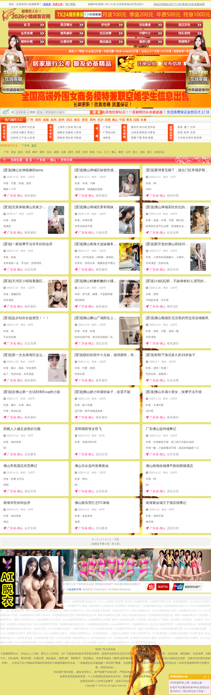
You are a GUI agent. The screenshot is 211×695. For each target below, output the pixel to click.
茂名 (142, 152)
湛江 (149, 152)
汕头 (49, 152)
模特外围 (27, 41)
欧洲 (186, 132)
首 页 (27, 24)
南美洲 (198, 137)
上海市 (61, 127)
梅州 (34, 152)
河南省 (77, 137)
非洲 (192, 132)
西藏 (133, 137)
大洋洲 (181, 137)
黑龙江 (31, 132)
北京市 (14, 127)
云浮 (128, 152)
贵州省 (151, 127)
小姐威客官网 (73, 589)
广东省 (107, 127)
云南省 (135, 132)
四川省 (143, 127)
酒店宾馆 (184, 24)
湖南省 (61, 137)
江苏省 (69, 127)
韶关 (20, 152)
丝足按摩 (105, 33)
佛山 (113, 152)
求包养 (105, 24)
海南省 (107, 137)
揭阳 (56, 152)
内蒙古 (23, 132)
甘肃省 (151, 132)
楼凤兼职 (66, 33)
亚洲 (180, 132)
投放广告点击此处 (105, 649)
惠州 (70, 152)
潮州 (42, 152)
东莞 (77, 152)
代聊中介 (145, 33)
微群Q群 (144, 41)
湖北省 (69, 137)
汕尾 (63, 152)
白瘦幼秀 (66, 41)
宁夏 (139, 137)
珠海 (92, 152)
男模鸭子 (184, 41)
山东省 (31, 137)
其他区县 (159, 152)
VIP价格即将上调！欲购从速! (186, 682)
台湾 (192, 127)
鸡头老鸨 (184, 33)
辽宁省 (23, 137)
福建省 (61, 132)
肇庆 (120, 152)
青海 (144, 137)
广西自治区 (109, 132)
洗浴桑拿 (145, 24)
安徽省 (69, 132)
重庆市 (135, 127)
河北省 (31, 127)
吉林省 (14, 137)
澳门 (186, 127)
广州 (6, 152)
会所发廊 (27, 33)
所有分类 (66, 160)
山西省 (14, 132)
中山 (99, 152)
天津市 (23, 127)
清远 (13, 152)
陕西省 (143, 132)
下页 (116, 539)
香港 (180, 127)
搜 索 (96, 112)
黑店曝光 (66, 24)
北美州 (189, 137)
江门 (106, 152)
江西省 (77, 132)
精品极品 (105, 41)
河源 (27, 152)
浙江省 (77, 127)
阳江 (135, 152)
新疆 (150, 137)
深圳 (85, 152)
